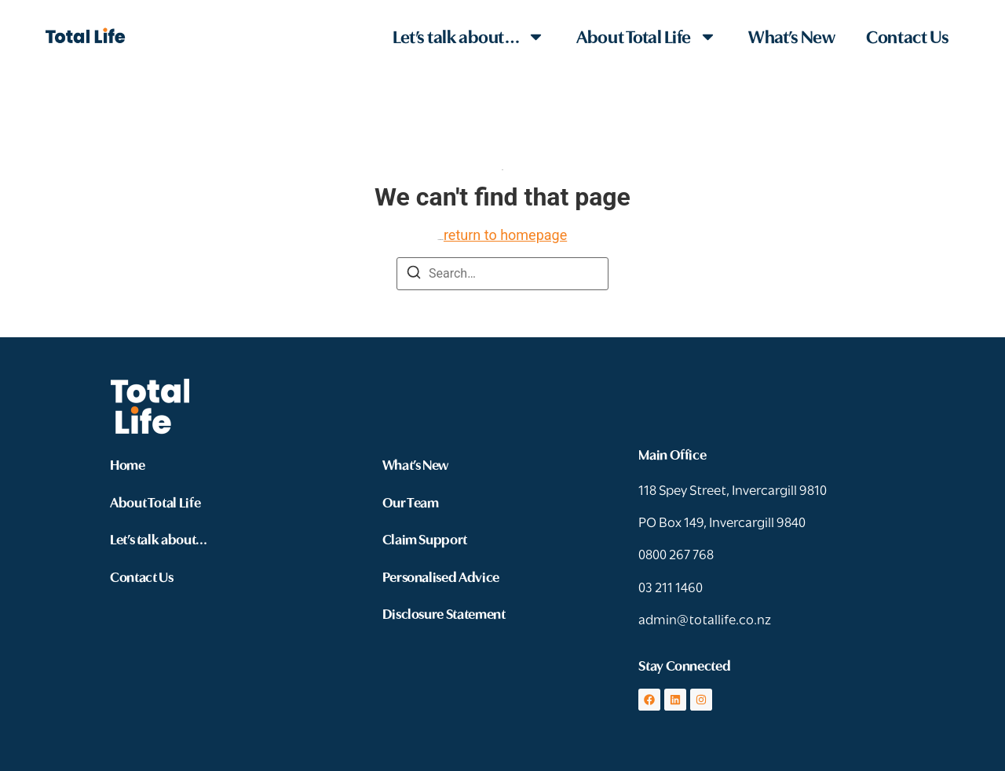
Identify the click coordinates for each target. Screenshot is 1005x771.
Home (127, 464)
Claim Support (424, 538)
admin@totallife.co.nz (704, 618)
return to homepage (505, 235)
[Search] (413, 275)
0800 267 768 (676, 553)
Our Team (410, 501)
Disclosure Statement (444, 613)
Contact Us (907, 35)
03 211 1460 (670, 586)
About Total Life (646, 36)
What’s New (791, 35)
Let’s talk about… (469, 36)
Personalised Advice (440, 576)
